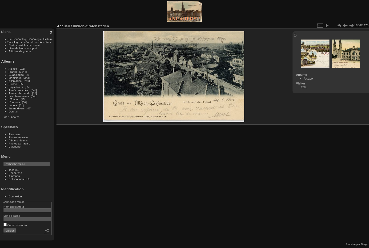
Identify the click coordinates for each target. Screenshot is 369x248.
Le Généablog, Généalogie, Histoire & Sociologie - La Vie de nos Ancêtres (29, 40)
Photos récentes (19, 137)
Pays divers (16, 86)
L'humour (14, 102)
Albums (7, 61)
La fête (13, 105)
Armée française (19, 90)
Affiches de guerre (20, 51)
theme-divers (17, 108)
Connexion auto (15, 225)
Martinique (15, 77)
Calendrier (15, 146)
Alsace (13, 68)
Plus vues (15, 134)
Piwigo (364, 244)
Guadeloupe (16, 74)
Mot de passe (12, 215)
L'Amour (14, 99)
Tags (12, 169)
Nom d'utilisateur (14, 206)
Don (11, 111)
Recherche (15, 172)
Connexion (15, 196)
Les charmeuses (19, 96)
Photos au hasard (19, 143)
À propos (14, 175)
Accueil (63, 26)
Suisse (13, 83)
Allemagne (15, 80)
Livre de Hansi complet (23, 48)
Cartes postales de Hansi (24, 45)
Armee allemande (19, 93)
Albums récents (18, 140)
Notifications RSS (19, 178)
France (13, 71)
